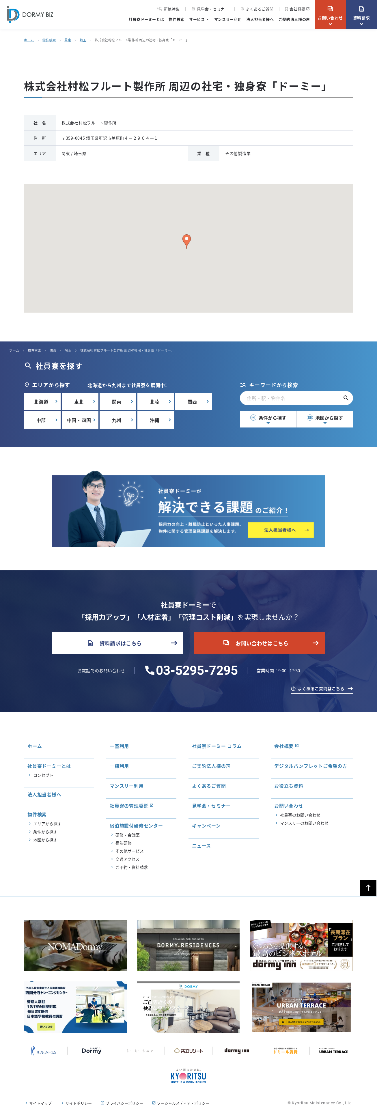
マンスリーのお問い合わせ (304, 823)
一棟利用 (119, 765)
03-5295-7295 (197, 670)
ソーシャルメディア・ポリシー (183, 1103)
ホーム (29, 40)
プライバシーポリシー (124, 1103)
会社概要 (295, 9)
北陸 (155, 401)
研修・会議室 (127, 835)
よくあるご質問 (257, 9)
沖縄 (155, 420)
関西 (192, 401)
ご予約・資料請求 (131, 867)
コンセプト (43, 775)
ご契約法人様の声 (294, 19)
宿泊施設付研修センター (136, 825)
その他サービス (129, 851)
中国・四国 (79, 420)
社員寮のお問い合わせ (300, 815)
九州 (117, 420)
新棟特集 (168, 9)
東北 (79, 401)
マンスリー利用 (228, 19)
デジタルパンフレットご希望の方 (310, 765)
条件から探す (268, 417)
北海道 (41, 401)
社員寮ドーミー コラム (217, 745)
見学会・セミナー (209, 9)
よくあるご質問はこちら (321, 688)
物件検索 (176, 19)
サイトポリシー (79, 1103)
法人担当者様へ (260, 19)
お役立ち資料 (288, 785)
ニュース (201, 845)
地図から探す (325, 417)
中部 (41, 420)
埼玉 (83, 40)
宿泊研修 (123, 843)
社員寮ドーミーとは (146, 19)
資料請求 (361, 12)
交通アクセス (127, 859)
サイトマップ (40, 1103)
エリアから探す (47, 823)
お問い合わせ (330, 12)
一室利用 (119, 745)
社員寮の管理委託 (129, 805)
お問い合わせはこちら (256, 643)
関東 (67, 40)
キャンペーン (206, 825)
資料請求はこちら (114, 643)
